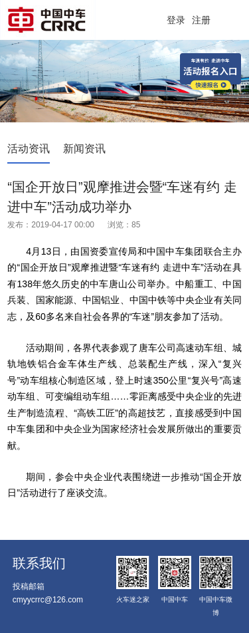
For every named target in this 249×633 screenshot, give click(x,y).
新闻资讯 (84, 148)
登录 (176, 20)
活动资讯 (28, 148)
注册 (201, 20)
